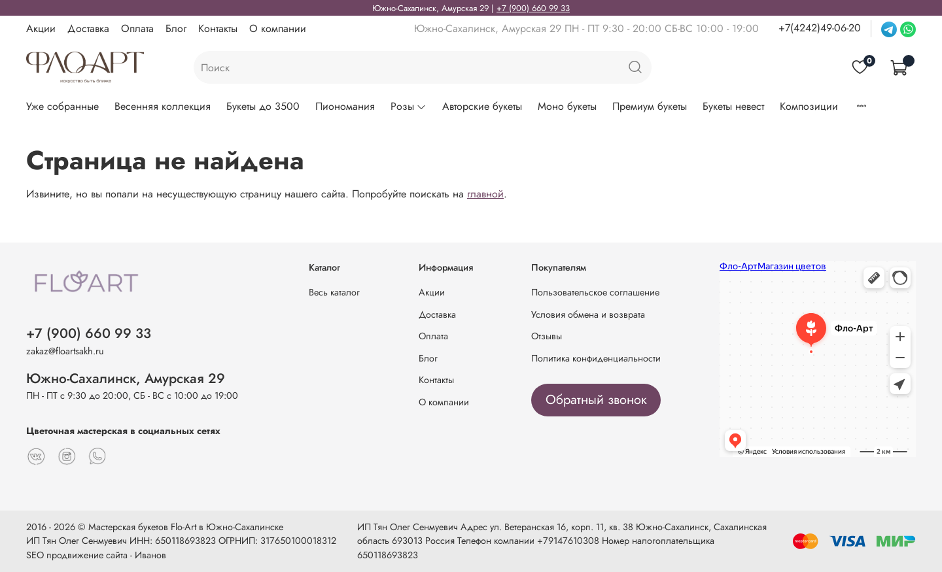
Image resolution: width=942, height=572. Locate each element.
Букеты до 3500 (263, 106)
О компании (277, 28)
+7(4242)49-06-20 (819, 27)
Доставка (88, 28)
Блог (176, 28)
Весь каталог (334, 292)
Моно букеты (567, 106)
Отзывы (546, 336)
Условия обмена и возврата (588, 314)
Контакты (217, 28)
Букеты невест (733, 106)
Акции (41, 28)
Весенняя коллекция (162, 106)
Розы (409, 106)
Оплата (137, 28)
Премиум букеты (649, 106)
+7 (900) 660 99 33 (533, 8)
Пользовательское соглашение (595, 292)
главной (485, 193)
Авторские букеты (482, 106)
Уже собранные (62, 106)
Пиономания (345, 106)
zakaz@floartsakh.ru (65, 351)
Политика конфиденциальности (596, 358)
